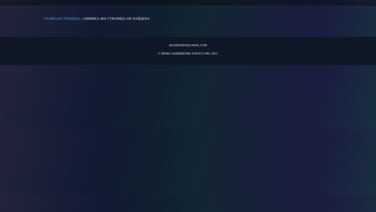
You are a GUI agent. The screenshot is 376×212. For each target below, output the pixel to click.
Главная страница (62, 18)
